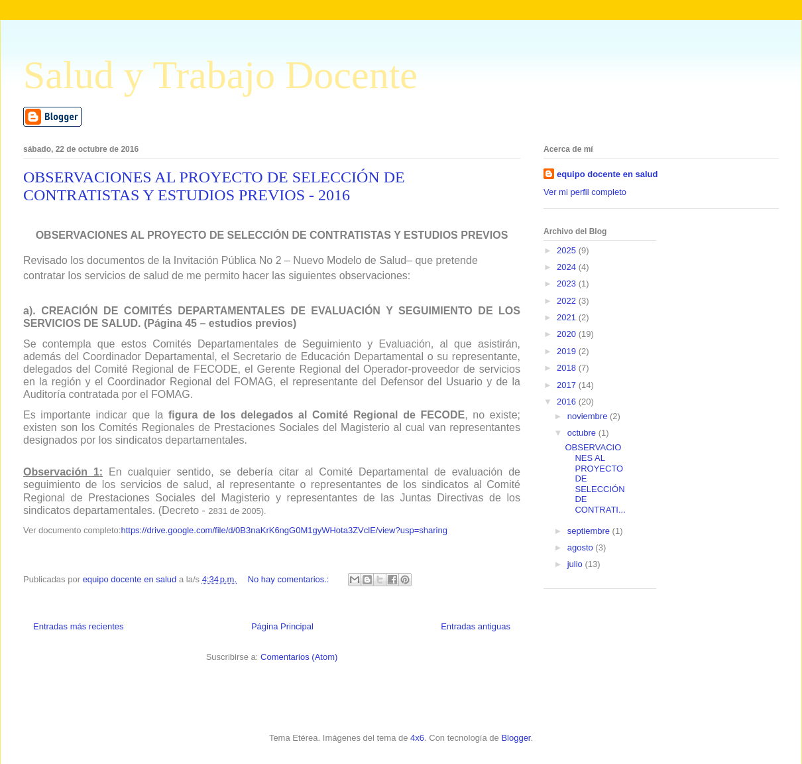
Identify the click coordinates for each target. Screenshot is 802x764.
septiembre (589, 531)
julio (576, 564)
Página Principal (282, 626)
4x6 (417, 738)
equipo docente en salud (607, 174)
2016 (568, 402)
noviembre (588, 416)
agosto (581, 547)
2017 (568, 385)
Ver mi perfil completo (585, 192)
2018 (568, 368)
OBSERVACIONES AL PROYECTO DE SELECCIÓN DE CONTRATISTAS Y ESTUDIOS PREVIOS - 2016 (214, 186)
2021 (568, 317)
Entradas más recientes (78, 626)
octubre (583, 433)
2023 (568, 283)
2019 (568, 351)
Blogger (515, 738)
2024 (568, 267)
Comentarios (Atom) (298, 657)
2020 (568, 334)
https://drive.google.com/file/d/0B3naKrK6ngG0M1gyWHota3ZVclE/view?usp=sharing (284, 530)
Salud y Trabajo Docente (220, 75)
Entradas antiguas (475, 626)
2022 (568, 301)
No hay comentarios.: (289, 579)
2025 (568, 250)
